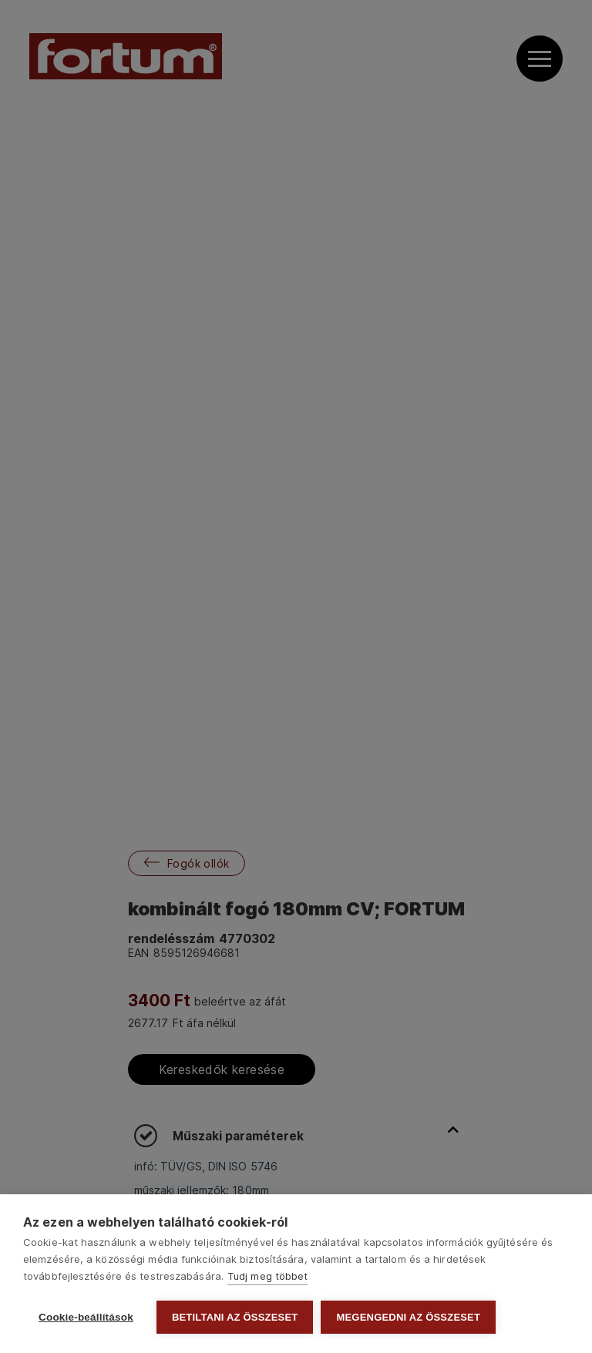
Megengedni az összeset (408, 1317)
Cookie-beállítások (86, 1317)
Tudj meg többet (267, 1276)
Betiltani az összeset (235, 1317)
